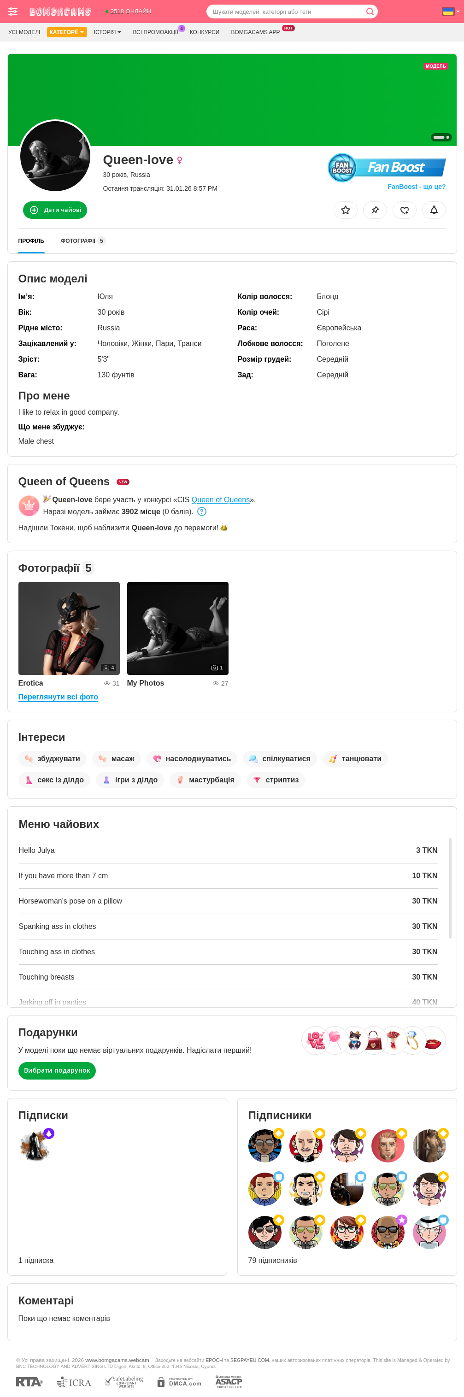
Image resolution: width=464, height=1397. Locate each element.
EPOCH (214, 1360)
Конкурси (205, 32)
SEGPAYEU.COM (249, 1360)
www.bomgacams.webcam (117, 1360)
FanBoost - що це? (417, 186)
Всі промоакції (157, 31)
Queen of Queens (221, 500)
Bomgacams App (257, 31)
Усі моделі (24, 32)
